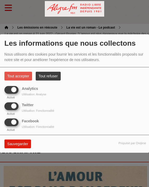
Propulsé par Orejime (132, 143)
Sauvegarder (17, 144)
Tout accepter (18, 76)
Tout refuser (48, 76)
